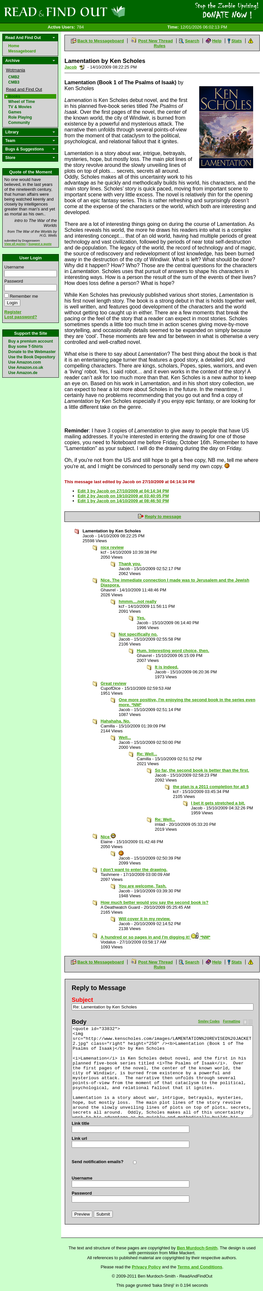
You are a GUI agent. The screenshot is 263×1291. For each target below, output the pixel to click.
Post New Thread (155, 40)
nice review (112, 547)
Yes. (141, 617)
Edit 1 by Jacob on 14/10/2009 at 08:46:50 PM (123, 500)
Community (19, 122)
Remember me (24, 296)
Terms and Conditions (200, 1266)
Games (14, 112)
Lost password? (20, 316)
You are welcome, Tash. (142, 886)
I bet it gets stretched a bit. (218, 803)
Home (13, 46)
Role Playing (20, 117)
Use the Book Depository (31, 357)
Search (192, 40)
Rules (159, 45)
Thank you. (130, 563)
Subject (82, 1000)
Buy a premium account (30, 341)
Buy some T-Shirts (25, 346)
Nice (108, 836)
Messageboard (22, 51)
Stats (236, 40)
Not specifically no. (138, 634)
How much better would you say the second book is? (154, 902)
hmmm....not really (137, 601)
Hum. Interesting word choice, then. (173, 650)
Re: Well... (147, 753)
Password (13, 281)
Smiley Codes (209, 1021)
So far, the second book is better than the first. (202, 770)
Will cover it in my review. (145, 918)
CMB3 (13, 82)
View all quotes (15, 244)
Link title (80, 1123)
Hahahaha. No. (115, 721)
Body (79, 1022)
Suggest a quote (40, 244)
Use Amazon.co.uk (25, 367)
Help (216, 40)
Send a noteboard (82, 67)
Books (14, 96)
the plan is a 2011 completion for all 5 (211, 786)
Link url (79, 1138)
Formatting (231, 1021)
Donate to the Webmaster (32, 351)
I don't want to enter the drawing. (134, 869)
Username (14, 267)
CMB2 (13, 77)
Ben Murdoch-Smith (197, 1247)
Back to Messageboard (100, 40)
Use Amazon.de (22, 372)
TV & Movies (20, 107)
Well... (125, 737)
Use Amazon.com (24, 362)
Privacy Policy (146, 1266)
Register (12, 311)
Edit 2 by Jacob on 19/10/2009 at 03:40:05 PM (123, 495)
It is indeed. (167, 667)
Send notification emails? (97, 1161)
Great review (113, 683)
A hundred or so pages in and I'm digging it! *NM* (155, 937)
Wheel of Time (21, 101)
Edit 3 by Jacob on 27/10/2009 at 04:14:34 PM (123, 490)
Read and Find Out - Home (99, 11)
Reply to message (163, 516)
